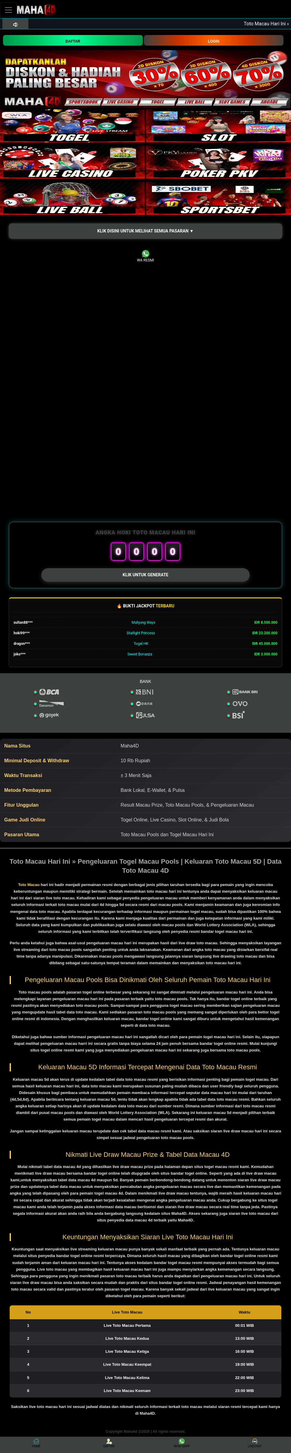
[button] (145, 231)
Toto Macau (29, 884)
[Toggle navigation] (8, 9)
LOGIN (213, 41)
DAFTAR (73, 41)
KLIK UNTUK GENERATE (145, 574)
